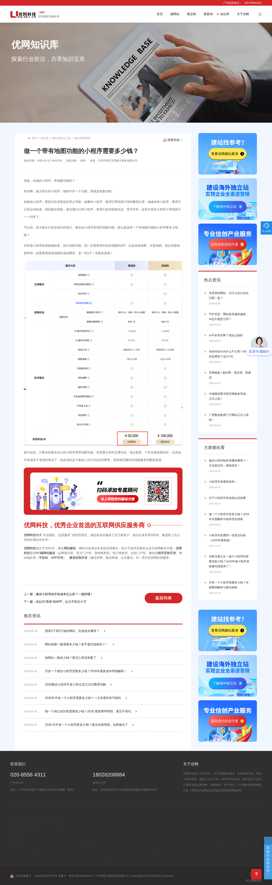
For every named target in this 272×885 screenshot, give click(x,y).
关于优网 (243, 14)
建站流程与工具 (109, 138)
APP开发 (57, 557)
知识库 (224, 14)
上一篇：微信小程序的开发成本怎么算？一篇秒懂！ (58, 594)
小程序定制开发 (165, 553)
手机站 (43, 557)
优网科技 (30, 535)
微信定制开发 (78, 557)
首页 (160, 14)
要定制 (191, 14)
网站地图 (15, 827)
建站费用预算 (130, 138)
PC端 (39, 553)
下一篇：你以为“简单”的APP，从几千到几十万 (55, 601)
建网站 (174, 14)
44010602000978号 (46, 881)
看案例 (208, 14)
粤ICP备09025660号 (81, 881)
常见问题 (34, 827)
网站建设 (70, 548)
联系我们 (52, 827)
